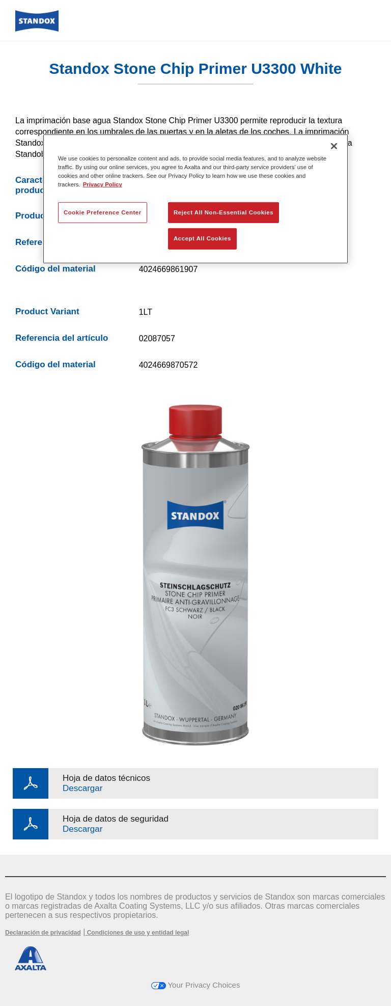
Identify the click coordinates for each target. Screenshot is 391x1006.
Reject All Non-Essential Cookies (223, 212)
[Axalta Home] (37, 29)
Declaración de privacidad (43, 932)
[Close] (334, 146)
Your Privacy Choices (195, 985)
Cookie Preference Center (103, 212)
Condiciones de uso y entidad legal (137, 932)
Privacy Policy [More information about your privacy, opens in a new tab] (102, 184)
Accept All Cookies (202, 238)
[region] (195, 199)
